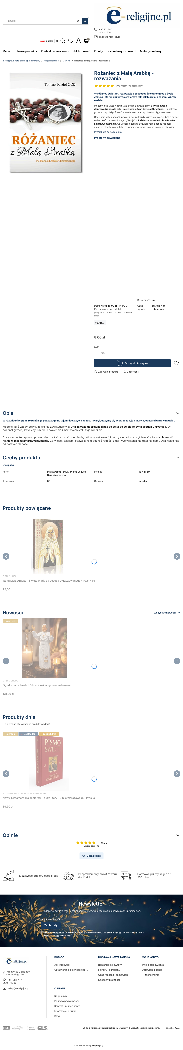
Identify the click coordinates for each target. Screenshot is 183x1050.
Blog (57, 1016)
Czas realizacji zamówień (113, 974)
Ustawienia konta (152, 969)
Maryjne (66, 60)
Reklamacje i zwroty (110, 964)
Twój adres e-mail (50, 919)
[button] (85, 21)
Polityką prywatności (60, 935)
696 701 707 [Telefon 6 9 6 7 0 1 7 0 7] (105, 29)
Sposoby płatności (109, 979)
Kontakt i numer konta (67, 1006)
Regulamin (59, 932)
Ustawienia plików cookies (70, 969)
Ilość (96, 347)
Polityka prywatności (66, 1001)
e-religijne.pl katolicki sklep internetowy (21, 60)
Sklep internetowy (87, 1045)
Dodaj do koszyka (136, 363)
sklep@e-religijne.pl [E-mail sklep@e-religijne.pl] (109, 36)
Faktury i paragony (109, 969)
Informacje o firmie (65, 1011)
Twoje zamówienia (153, 964)
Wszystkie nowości (167, 612)
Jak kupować (62, 964)
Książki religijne (51, 60)
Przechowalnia (150, 974)
